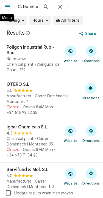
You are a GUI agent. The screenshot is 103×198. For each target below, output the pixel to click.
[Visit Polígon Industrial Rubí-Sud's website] (70, 54)
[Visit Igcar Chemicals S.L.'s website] (70, 133)
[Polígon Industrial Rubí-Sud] (51, 58)
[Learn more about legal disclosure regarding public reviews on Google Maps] (28, 33)
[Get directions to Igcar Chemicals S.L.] (91, 133)
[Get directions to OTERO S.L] (90, 91)
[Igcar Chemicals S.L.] (51, 141)
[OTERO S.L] (51, 98)
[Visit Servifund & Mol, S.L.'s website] (70, 176)
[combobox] (28, 6)
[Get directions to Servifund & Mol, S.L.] (91, 176)
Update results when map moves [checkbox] (39, 193)
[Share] (88, 33)
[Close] (60, 7)
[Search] (46, 7)
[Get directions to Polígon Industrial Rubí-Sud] (91, 54)
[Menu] (7, 7)
